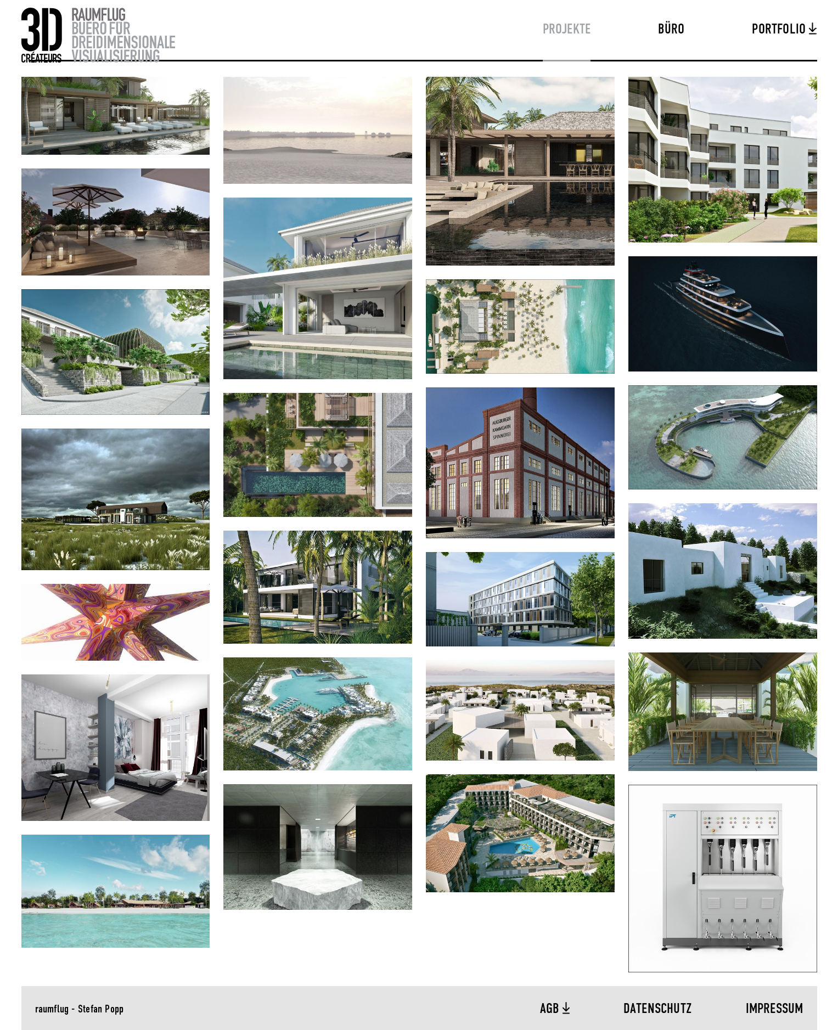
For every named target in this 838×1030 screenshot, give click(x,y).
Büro (671, 29)
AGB (551, 1009)
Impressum (774, 1009)
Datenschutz (657, 1009)
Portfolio (780, 29)
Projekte (567, 29)
